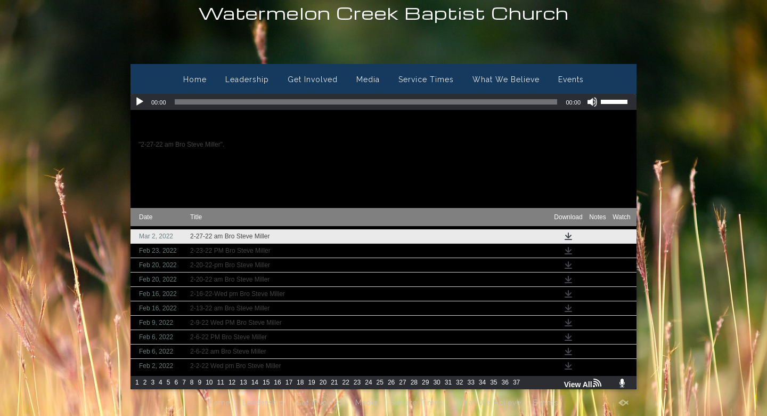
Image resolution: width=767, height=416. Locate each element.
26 (391, 382)
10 (209, 382)
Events (571, 79)
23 (357, 382)
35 (493, 382)
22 (345, 382)
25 (380, 382)
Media (368, 79)
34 (482, 382)
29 (425, 382)
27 (402, 382)
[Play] (139, 102)
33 (470, 382)
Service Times (426, 79)
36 (505, 382)
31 (448, 382)
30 (436, 382)
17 (288, 382)
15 (266, 382)
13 (243, 382)
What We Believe (506, 79)
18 (300, 382)
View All (578, 384)
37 (516, 382)
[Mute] (592, 102)
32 (459, 382)
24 (368, 382)
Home (195, 79)
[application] (383, 102)
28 (414, 382)
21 (334, 382)
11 (220, 382)
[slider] (366, 102)
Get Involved (313, 79)
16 (277, 382)
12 (232, 382)
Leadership (247, 79)
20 (323, 382)
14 (254, 382)
